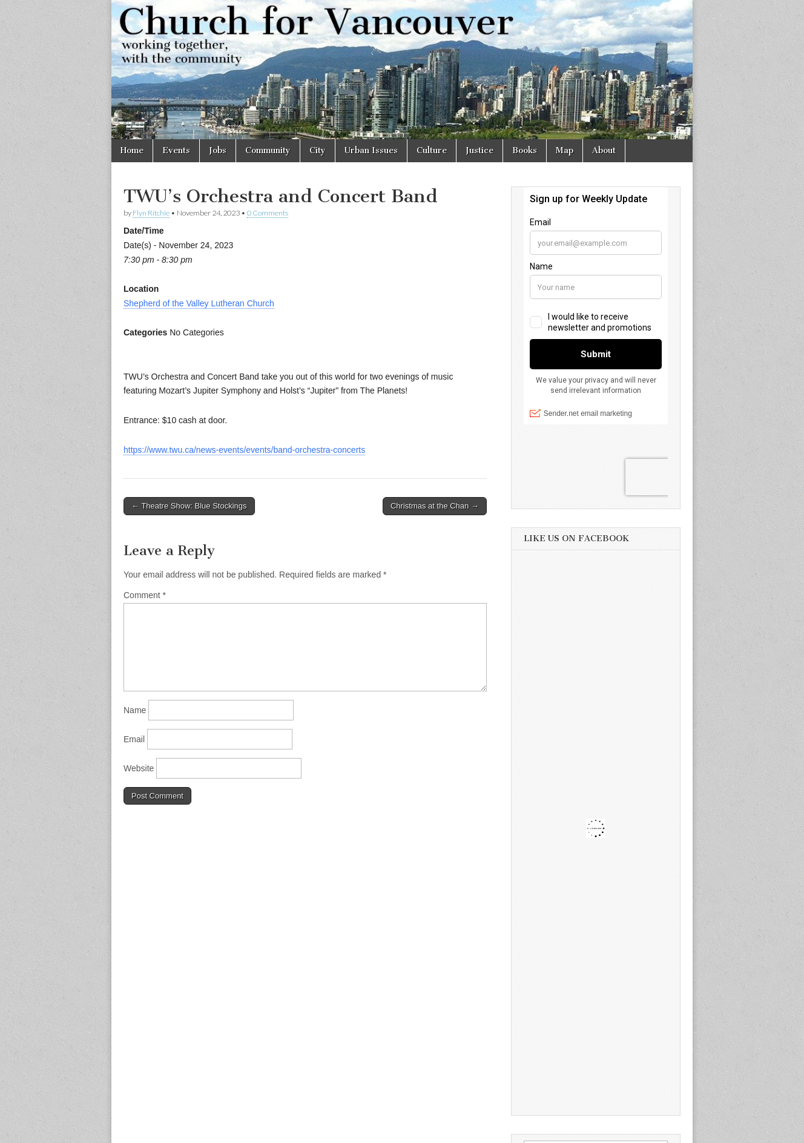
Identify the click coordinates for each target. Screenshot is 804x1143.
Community (268, 150)
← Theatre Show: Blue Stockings (189, 505)
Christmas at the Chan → (434, 505)
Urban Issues (371, 150)
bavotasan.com (654, 1129)
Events (176, 150)
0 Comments (267, 212)
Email (134, 739)
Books (524, 150)
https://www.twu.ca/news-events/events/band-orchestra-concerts (244, 450)
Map (564, 150)
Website (139, 768)
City (317, 150)
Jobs (217, 150)
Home (131, 150)
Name (135, 710)
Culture (432, 150)
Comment (145, 595)
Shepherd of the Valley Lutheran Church (199, 303)
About (604, 150)
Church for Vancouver (216, 1129)
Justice (479, 150)
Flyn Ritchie (151, 212)
